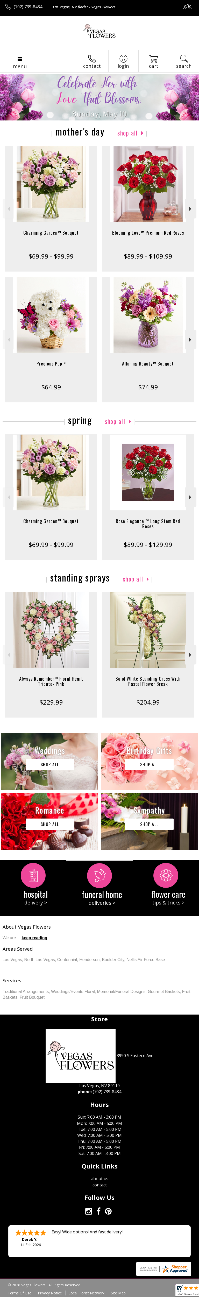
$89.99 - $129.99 (148, 544)
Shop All (127, 132)
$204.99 (148, 702)
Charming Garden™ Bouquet (51, 232)
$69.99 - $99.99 (51, 256)
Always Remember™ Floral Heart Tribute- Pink (51, 681)
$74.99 (148, 387)
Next (190, 209)
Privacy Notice (50, 1293)
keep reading (34, 938)
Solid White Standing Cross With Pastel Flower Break (148, 681)
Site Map (118, 1293)
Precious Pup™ (51, 363)
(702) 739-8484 (28, 7)
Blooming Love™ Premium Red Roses (148, 232)
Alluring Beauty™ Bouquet (148, 363)
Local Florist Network (86, 1293)
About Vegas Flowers (27, 926)
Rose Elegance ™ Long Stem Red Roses (148, 524)
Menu (20, 66)
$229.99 (51, 702)
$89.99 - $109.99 (148, 256)
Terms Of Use (19, 1293)
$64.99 (51, 387)
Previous (8, 209)
